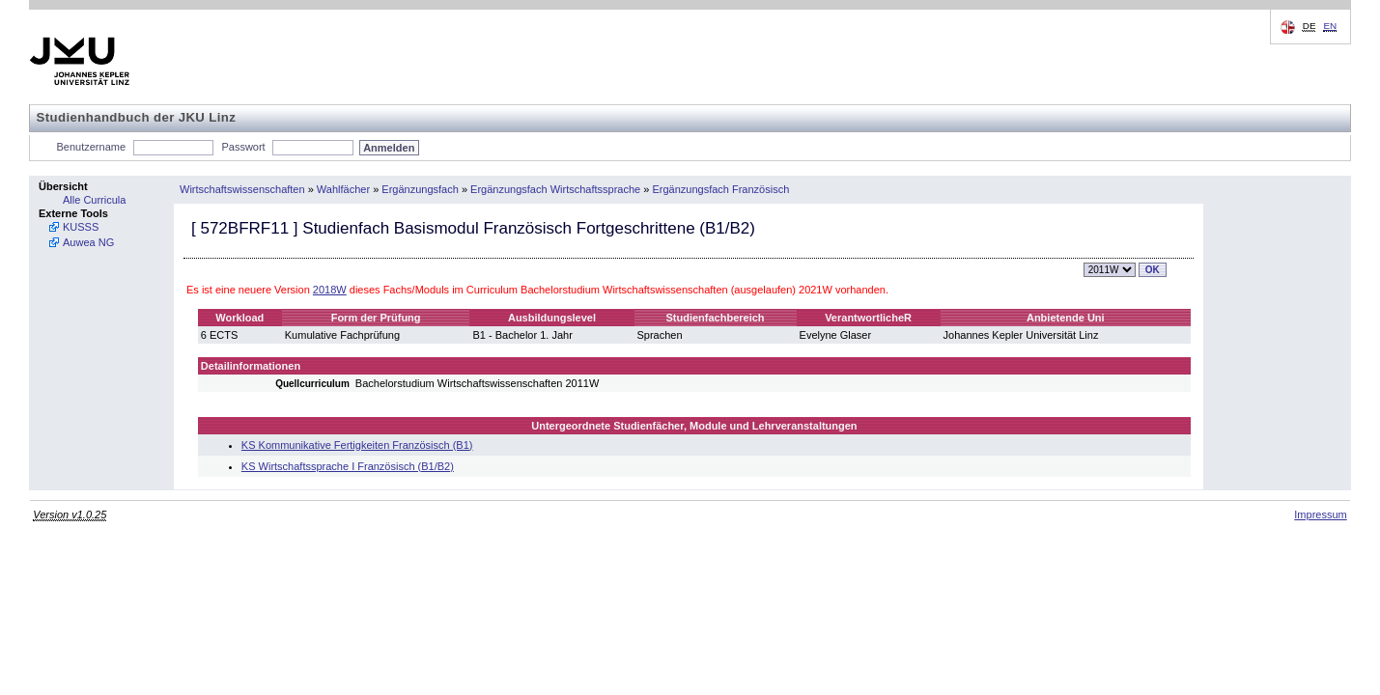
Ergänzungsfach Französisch (720, 189)
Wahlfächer (343, 189)
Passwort (243, 147)
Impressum (1320, 514)
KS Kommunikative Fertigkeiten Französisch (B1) (357, 445)
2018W (330, 289)
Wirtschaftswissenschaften (242, 189)
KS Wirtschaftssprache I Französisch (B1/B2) (347, 466)
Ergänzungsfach (420, 189)
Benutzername (92, 147)
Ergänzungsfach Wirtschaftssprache (555, 189)
